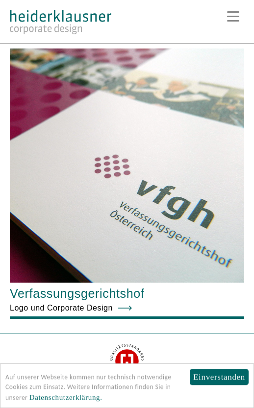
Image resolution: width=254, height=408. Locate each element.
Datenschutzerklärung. (65, 399)
